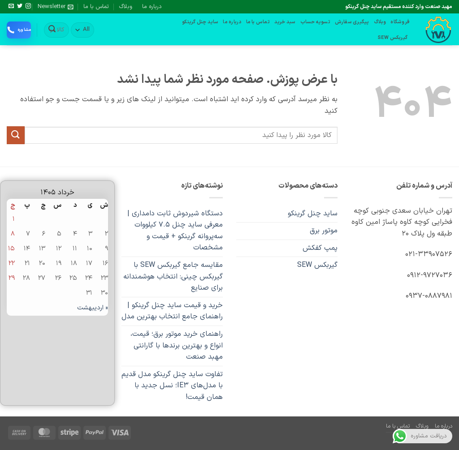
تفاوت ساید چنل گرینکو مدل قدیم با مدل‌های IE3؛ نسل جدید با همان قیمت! (172, 386)
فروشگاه (400, 22)
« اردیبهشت (92, 308)
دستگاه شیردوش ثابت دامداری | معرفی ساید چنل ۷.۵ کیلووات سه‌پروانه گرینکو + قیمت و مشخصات (175, 230)
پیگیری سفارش (352, 22)
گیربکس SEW (392, 38)
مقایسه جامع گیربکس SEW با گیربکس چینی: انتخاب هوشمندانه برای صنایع (173, 276)
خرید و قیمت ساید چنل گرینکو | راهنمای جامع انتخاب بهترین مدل (172, 311)
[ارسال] (52, 30)
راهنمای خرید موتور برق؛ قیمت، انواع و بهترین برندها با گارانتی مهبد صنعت (176, 345)
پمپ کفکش (320, 248)
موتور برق (324, 230)
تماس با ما (96, 6)
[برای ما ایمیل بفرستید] (11, 6)
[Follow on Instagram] (28, 6)
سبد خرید (285, 22)
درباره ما (152, 6)
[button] (56, 6)
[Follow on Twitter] (19, 6)
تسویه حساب (315, 22)
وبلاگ (125, 6)
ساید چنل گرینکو (200, 22)
